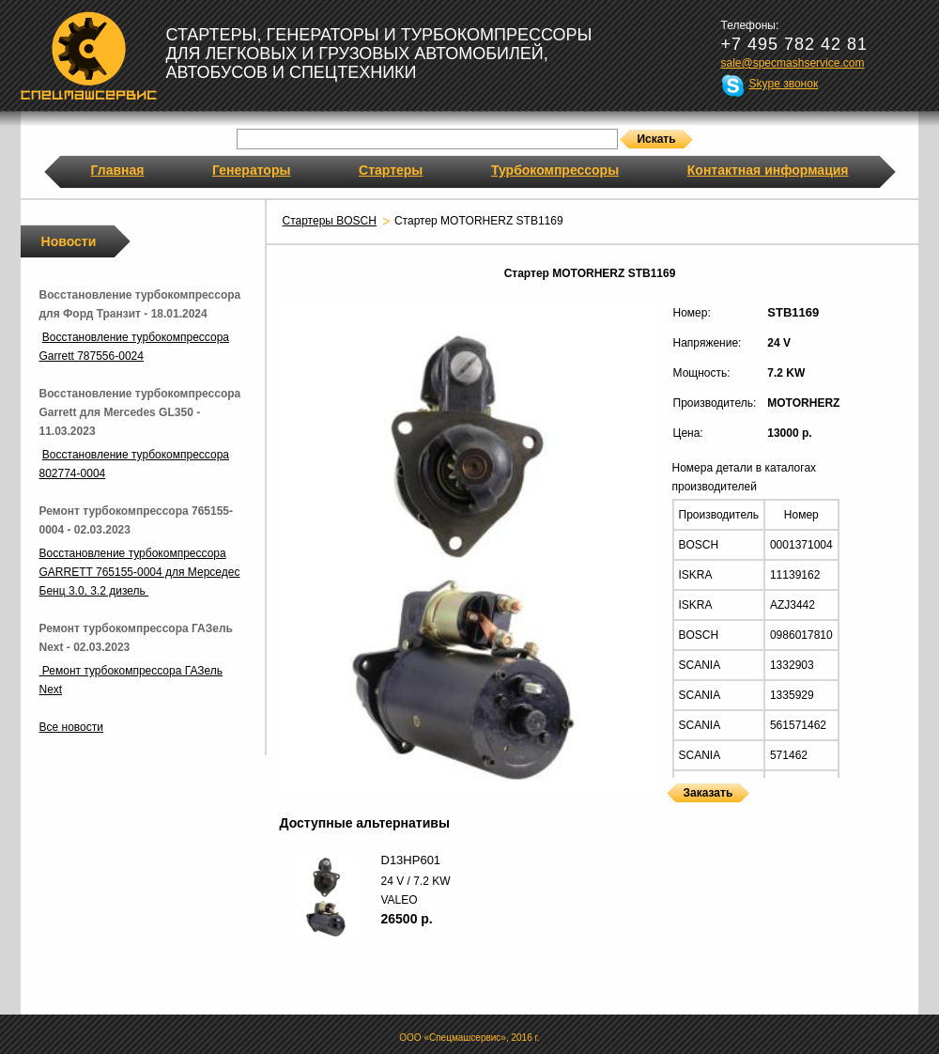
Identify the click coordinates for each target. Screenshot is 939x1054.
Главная (118, 170)
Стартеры (391, 170)
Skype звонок (784, 83)
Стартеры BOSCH (330, 220)
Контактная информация (768, 170)
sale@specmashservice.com (793, 63)
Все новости (71, 727)
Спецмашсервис (89, 55)
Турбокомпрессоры (555, 170)
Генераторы (251, 170)
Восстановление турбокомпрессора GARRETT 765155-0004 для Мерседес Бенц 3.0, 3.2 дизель (139, 572)
